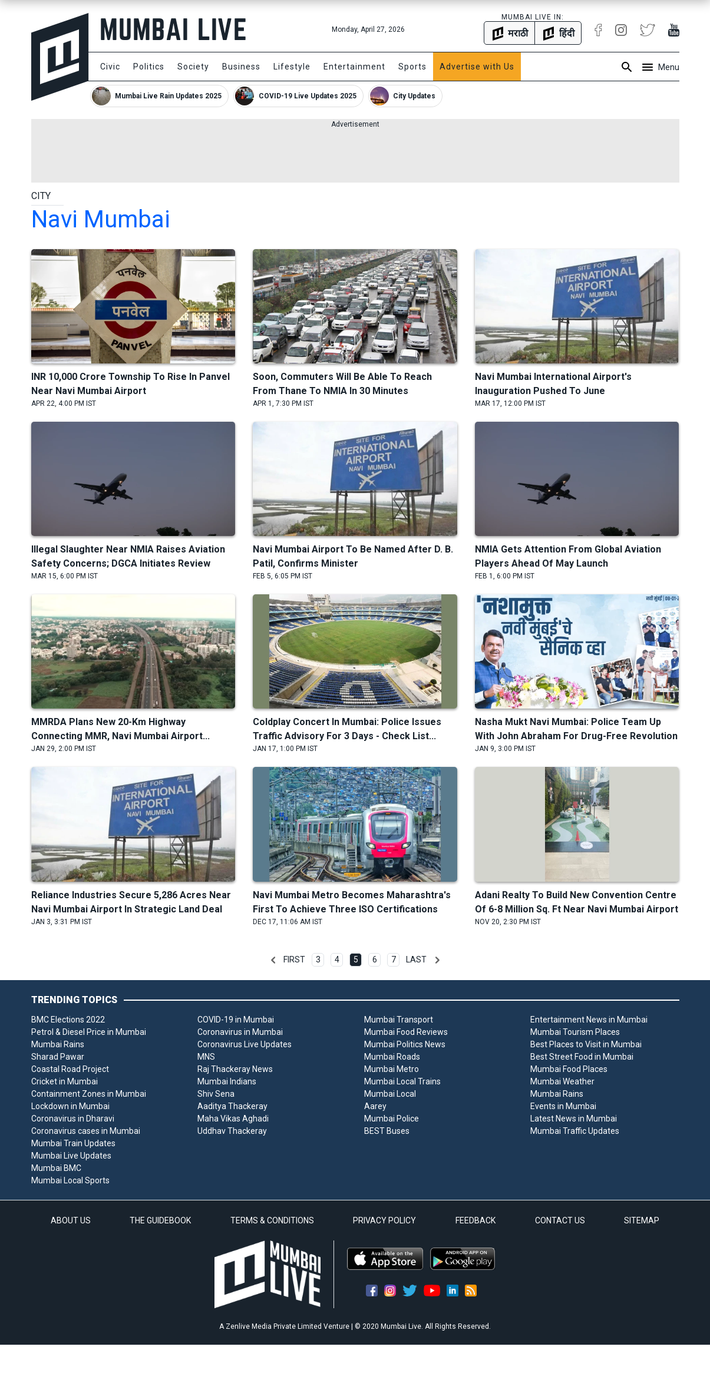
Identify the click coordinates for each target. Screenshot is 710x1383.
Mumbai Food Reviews (406, 1032)
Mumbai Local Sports (70, 1180)
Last (416, 959)
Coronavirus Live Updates (244, 1044)
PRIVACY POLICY (384, 1220)
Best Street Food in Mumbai (581, 1056)
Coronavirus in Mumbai (240, 1032)
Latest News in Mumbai (573, 1118)
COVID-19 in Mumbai (235, 1019)
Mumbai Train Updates (73, 1143)
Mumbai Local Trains (402, 1081)
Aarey (375, 1106)
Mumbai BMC (56, 1168)
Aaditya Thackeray (232, 1106)
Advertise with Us (477, 66)
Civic (110, 66)
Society (193, 66)
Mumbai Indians (226, 1081)
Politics (148, 66)
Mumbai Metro (391, 1069)
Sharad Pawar (57, 1056)
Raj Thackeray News (235, 1069)
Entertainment (354, 66)
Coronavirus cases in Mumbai (85, 1131)
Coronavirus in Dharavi (72, 1118)
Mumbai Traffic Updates (574, 1131)
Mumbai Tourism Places (575, 1032)
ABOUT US (71, 1220)
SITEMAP (641, 1220)
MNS (206, 1056)
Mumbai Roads (392, 1056)
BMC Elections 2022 (68, 1019)
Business (241, 66)
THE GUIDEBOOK (160, 1220)
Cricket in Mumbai (64, 1081)
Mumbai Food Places (568, 1069)
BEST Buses (387, 1131)
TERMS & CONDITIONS (272, 1220)
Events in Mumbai (563, 1106)
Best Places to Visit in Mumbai (586, 1044)
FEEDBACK (475, 1220)
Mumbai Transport (398, 1019)
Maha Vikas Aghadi (233, 1118)
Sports (412, 66)
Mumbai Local (390, 1094)
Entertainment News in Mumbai (589, 1019)
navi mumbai (100, 219)
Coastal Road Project (70, 1069)
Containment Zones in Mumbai (88, 1094)
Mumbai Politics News (404, 1044)
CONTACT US (560, 1220)
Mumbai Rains (57, 1044)
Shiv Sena (216, 1094)
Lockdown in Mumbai (70, 1106)
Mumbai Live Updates (71, 1155)
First (294, 959)
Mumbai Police (391, 1118)
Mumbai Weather (562, 1081)
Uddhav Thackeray (232, 1131)
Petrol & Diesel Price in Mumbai (88, 1032)
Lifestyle (292, 66)
